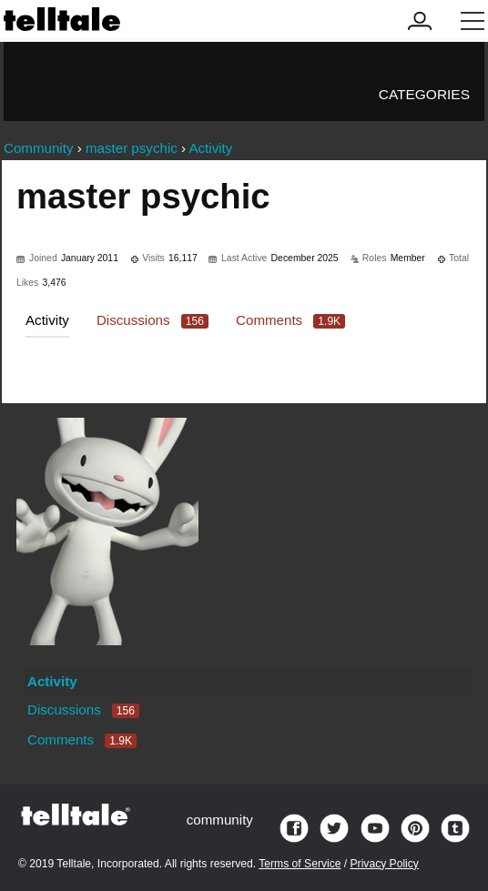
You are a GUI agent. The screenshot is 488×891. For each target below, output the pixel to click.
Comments (290, 320)
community (220, 819)
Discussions (152, 320)
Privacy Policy (385, 863)
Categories (424, 94)
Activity (47, 320)
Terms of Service (300, 863)
